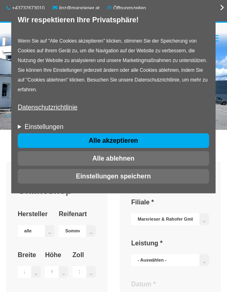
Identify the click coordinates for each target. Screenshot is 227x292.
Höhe (53, 254)
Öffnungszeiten (129, 8)
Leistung (146, 243)
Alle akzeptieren (113, 140)
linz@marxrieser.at (76, 8)
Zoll (78, 254)
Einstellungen (44, 126)
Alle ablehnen (113, 158)
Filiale (142, 202)
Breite (27, 254)
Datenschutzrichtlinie (48, 107)
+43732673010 (25, 8)
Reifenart (73, 213)
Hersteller (33, 213)
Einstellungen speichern (113, 176)
